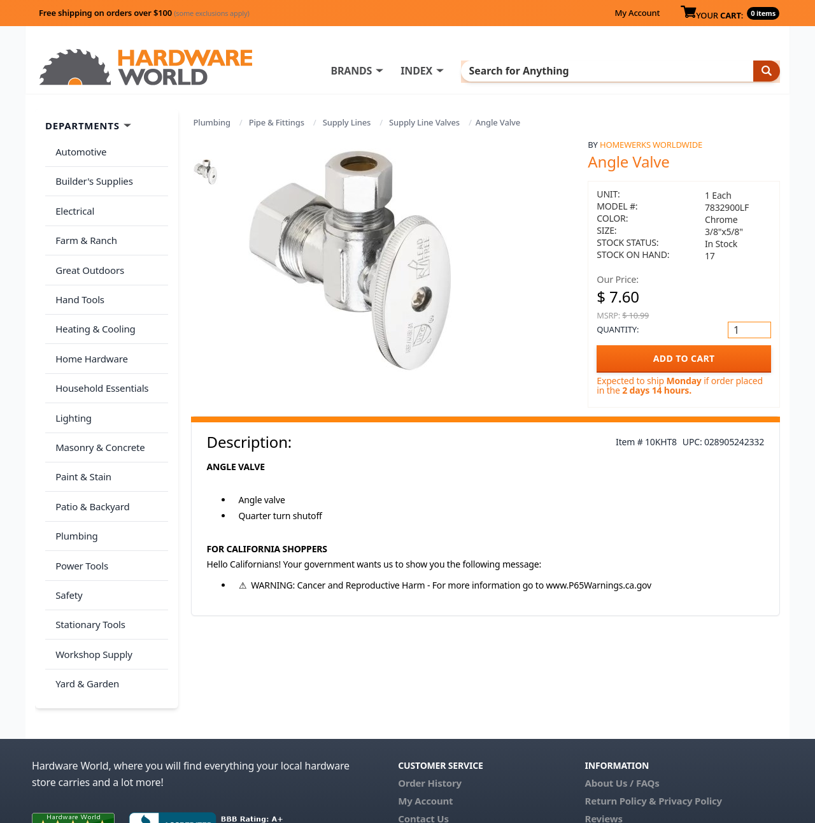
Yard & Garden (85, 602)
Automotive (78, 149)
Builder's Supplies (92, 174)
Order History (430, 699)
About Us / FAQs (622, 699)
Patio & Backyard (90, 451)
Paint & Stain (81, 426)
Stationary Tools (88, 552)
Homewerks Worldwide (651, 144)
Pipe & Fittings (276, 122)
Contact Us (423, 735)
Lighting (71, 375)
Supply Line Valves (424, 122)
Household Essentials (99, 351)
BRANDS (402, 71)
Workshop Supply (91, 577)
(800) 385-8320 (430, 753)
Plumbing (212, 122)
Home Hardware (89, 325)
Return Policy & (620, 717)
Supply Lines (347, 122)
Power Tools (79, 502)
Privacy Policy (690, 717)
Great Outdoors (87, 250)
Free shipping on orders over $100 (144, 12)
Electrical (72, 200)
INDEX (468, 71)
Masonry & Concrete (97, 401)
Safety (66, 526)
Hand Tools (77, 275)
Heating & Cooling (93, 300)
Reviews (603, 735)
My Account (637, 12)
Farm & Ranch (84, 224)
